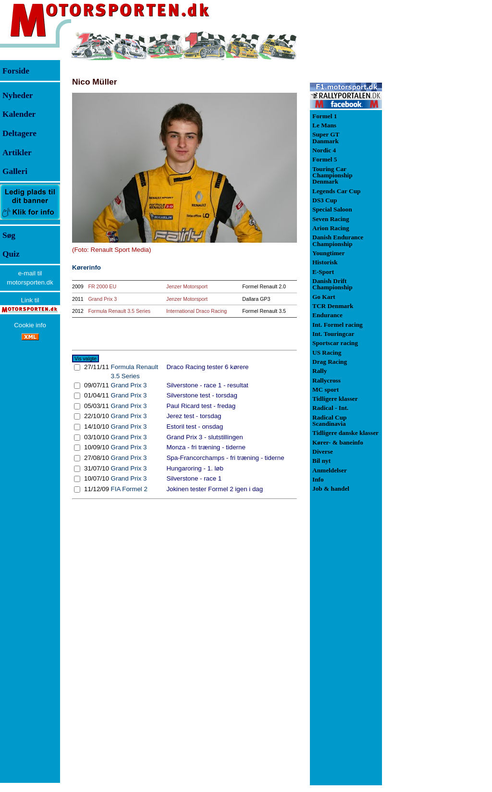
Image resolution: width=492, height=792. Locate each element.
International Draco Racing (196, 311)
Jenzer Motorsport (187, 286)
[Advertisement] (432, 175)
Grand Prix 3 (102, 299)
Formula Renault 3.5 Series (119, 311)
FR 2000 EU (102, 286)
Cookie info (30, 325)
